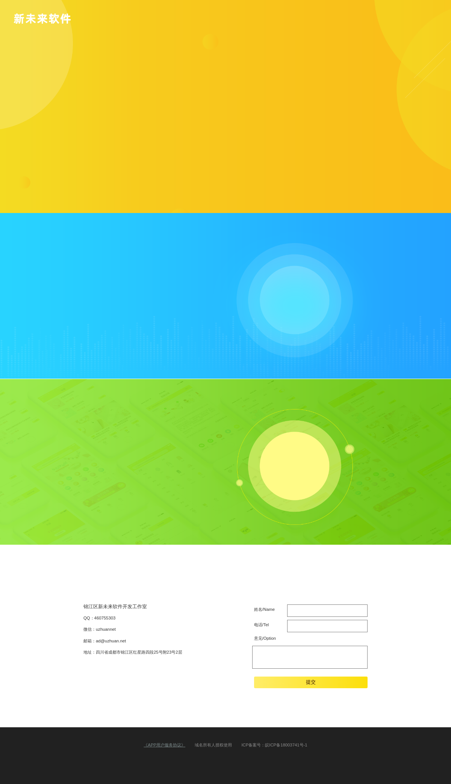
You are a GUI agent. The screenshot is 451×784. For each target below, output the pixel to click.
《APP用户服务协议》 (164, 745)
